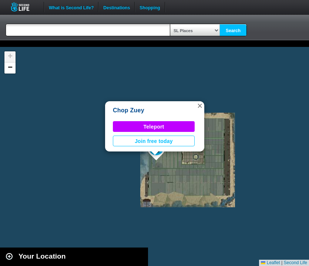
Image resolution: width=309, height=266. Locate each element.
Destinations (116, 7)
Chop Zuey (128, 110)
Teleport (154, 127)
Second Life (24, 7)
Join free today (154, 141)
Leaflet (270, 262)
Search (233, 30)
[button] (199, 105)
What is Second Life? (71, 7)
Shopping (150, 7)
